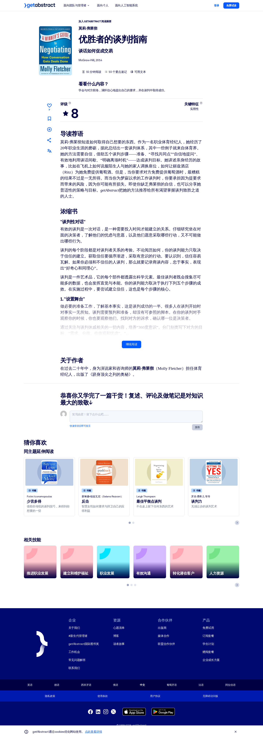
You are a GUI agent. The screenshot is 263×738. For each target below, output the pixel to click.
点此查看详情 (93, 731)
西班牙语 (86, 684)
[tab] (130, 522)
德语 (56, 684)
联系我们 (74, 668)
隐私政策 (50, 696)
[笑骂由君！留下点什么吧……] (136, 416)
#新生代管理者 (77, 636)
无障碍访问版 (210, 696)
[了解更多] (70, 103)
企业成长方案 (211, 660)
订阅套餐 (208, 636)
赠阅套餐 (208, 652)
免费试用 (208, 628)
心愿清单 (119, 628)
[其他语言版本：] (49, 151)
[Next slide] (237, 522)
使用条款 (103, 696)
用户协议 (155, 696)
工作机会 (74, 652)
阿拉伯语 (230, 684)
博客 (116, 636)
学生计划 (208, 644)
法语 (201, 684)
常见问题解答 (77, 660)
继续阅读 (131, 344)
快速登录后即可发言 (80, 425)
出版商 (162, 628)
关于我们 (74, 628)
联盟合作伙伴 (166, 644)
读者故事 (119, 644)
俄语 (115, 684)
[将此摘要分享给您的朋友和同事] (49, 140)
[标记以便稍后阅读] (49, 118)
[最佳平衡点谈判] (159, 472)
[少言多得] (49, 472)
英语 (30, 684)
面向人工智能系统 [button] (126, 5)
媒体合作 (163, 636)
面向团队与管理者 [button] (77, 5)
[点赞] (49, 107)
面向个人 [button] (102, 5)
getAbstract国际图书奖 (83, 644)
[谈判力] (214, 472)
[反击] (104, 472)
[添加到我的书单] (49, 129)
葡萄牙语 (172, 684)
